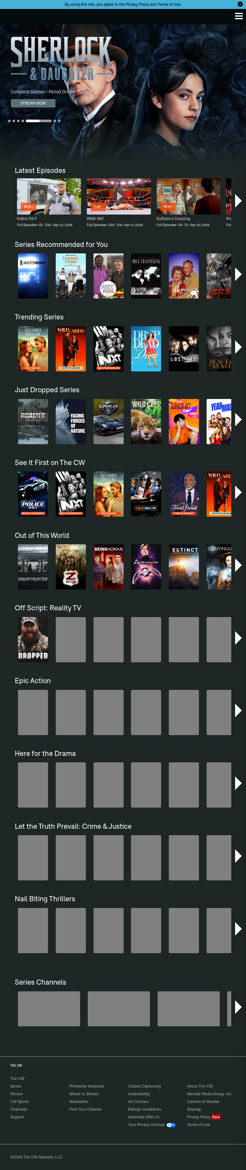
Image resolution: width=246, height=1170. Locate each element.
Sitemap (194, 1109)
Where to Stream (83, 1093)
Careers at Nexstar (203, 1101)
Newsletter (78, 1101)
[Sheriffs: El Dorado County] (119, 1008)
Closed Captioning (144, 1086)
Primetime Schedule (86, 1086)
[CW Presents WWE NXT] (189, 1008)
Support (17, 1117)
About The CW (200, 1086)
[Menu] (239, 16)
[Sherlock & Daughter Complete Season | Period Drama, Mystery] (123, 93)
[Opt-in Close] (240, 4)
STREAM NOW (33, 103)
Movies (16, 1093)
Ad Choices (138, 1101)
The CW (11, 15)
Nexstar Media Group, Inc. (209, 1093)
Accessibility (139, 1093)
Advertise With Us (144, 1117)
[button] (238, 201)
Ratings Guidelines (144, 1109)
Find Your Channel (85, 1109)
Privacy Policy (137, 4)
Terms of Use (169, 4)
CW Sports (19, 1101)
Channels (18, 1109)
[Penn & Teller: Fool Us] (49, 1008)
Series (15, 1086)
